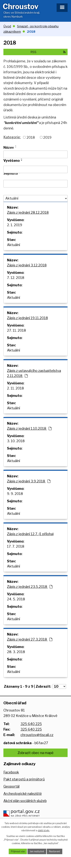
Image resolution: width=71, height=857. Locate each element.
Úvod (7, 26)
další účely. (44, 830)
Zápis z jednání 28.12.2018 (28, 212)
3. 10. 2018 (16, 441)
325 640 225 (31, 724)
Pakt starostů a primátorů (24, 779)
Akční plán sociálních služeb (25, 801)
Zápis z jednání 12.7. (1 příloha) (30, 534)
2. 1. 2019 (14, 225)
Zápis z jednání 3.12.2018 (27, 265)
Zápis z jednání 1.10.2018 (29, 428)
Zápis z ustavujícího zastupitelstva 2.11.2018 (34, 373)
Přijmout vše (18, 851)
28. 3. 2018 (16, 652)
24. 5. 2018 (16, 599)
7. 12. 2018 (15, 278)
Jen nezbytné (37, 851)
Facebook (11, 772)
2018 (31, 137)
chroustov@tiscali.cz (36, 735)
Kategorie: (12, 137)
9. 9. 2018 (15, 494)
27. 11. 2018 (16, 330)
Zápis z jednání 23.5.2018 (29, 587)
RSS (48, 52)
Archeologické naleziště (22, 794)
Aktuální (13, 245)
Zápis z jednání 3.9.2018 (28, 481)
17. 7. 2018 (15, 546)
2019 (47, 137)
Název (8, 147)
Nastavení (54, 851)
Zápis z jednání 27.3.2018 (29, 639)
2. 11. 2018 (15, 388)
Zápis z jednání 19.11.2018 (27, 318)
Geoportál (11, 786)
